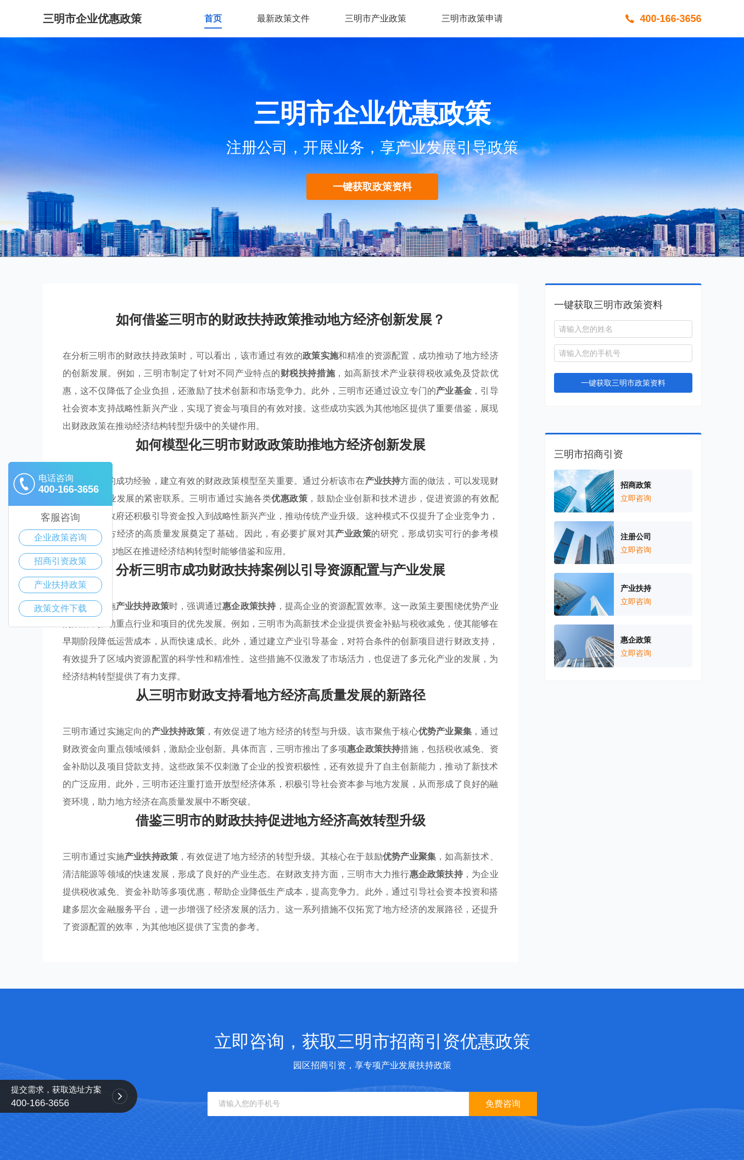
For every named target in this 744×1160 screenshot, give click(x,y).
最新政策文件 (283, 18)
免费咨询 (503, 1103)
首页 (213, 18)
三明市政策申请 (472, 18)
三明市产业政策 (375, 18)
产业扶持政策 (60, 584)
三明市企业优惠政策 (92, 19)
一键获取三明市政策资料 (623, 382)
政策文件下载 (60, 608)
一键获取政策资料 (372, 186)
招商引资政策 (60, 561)
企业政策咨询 (60, 537)
